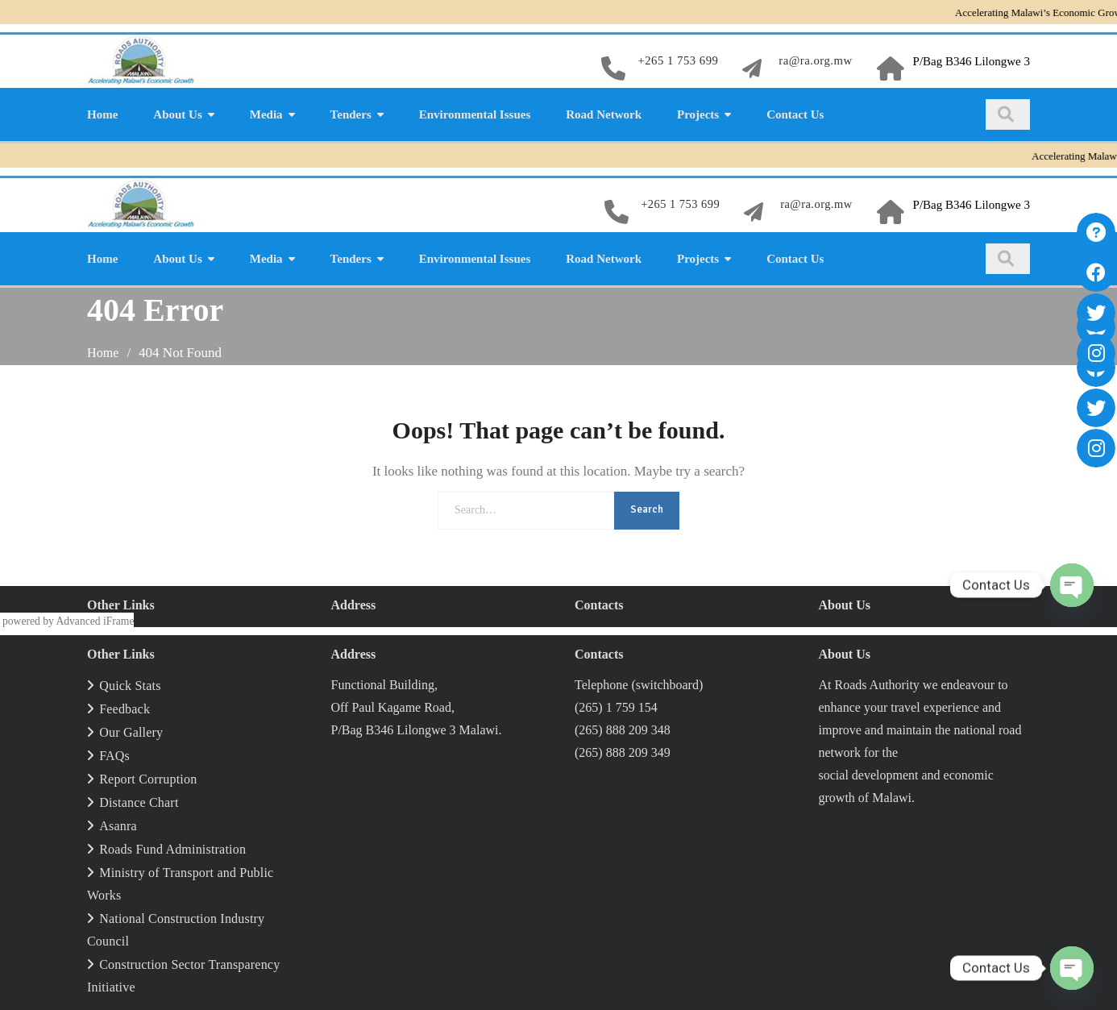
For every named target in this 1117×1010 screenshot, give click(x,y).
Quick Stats (129, 685)
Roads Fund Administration (172, 849)
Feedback (124, 709)
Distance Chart (138, 802)
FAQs (114, 756)
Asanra (118, 826)
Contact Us (795, 114)
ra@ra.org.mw (815, 61)
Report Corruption (148, 779)
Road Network (604, 114)
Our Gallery (131, 732)
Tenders (351, 114)
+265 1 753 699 (676, 61)
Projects (698, 114)
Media (266, 114)
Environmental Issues (475, 114)
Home (102, 114)
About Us (177, 114)
